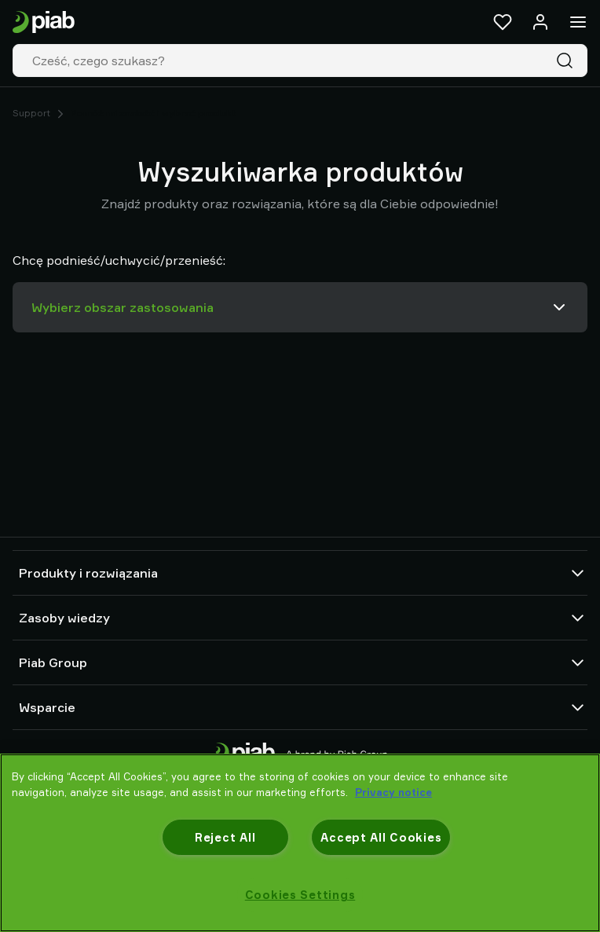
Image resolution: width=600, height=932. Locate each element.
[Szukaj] (568, 60)
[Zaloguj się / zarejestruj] (540, 22)
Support (31, 113)
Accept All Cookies (380, 837)
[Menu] (578, 22)
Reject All (225, 837)
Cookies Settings (300, 894)
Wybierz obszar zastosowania (300, 307)
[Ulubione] (502, 22)
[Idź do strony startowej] (44, 22)
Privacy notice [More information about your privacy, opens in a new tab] (393, 792)
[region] (300, 843)
